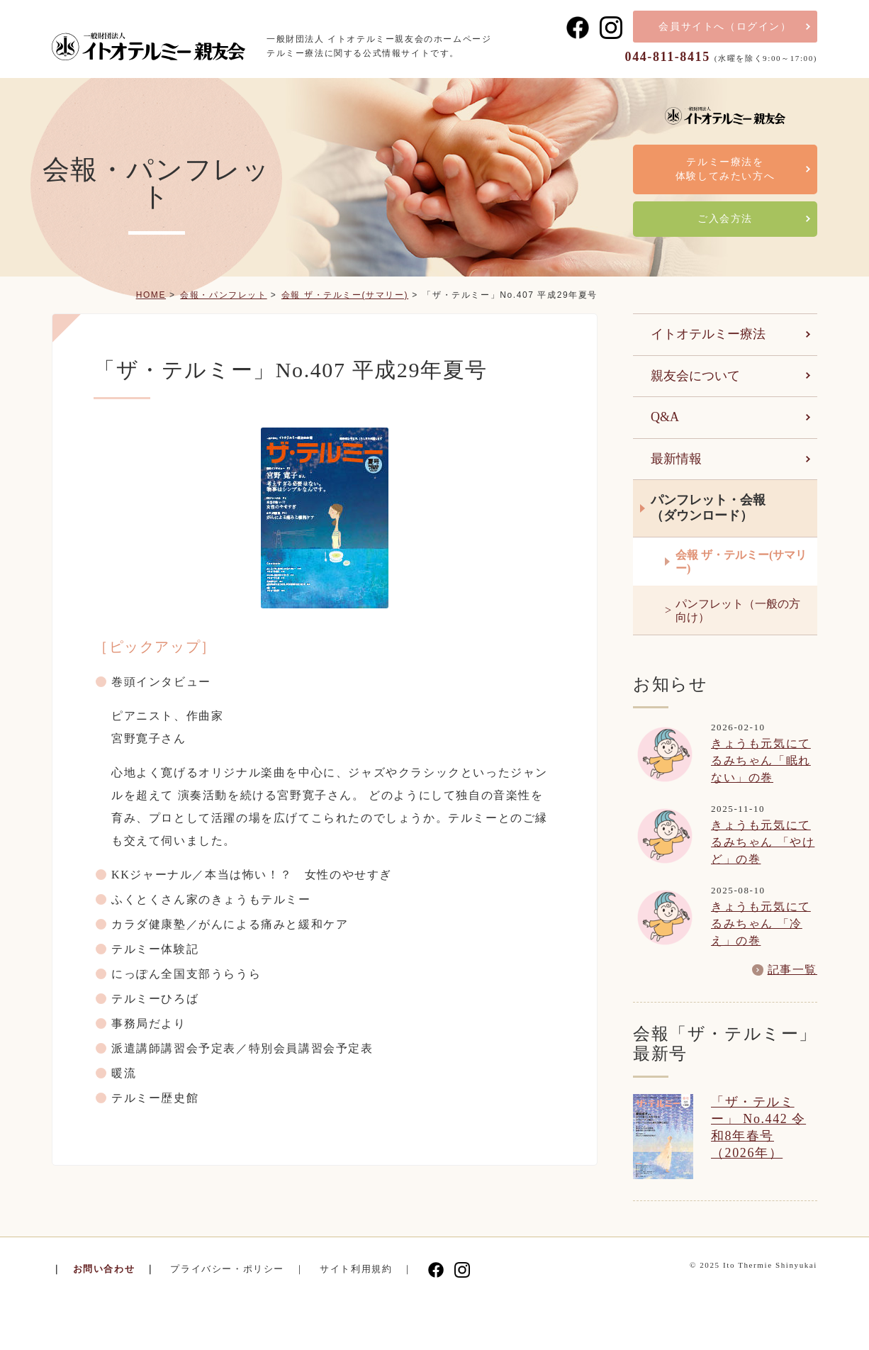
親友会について (695, 376)
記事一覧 (792, 970)
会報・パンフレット (223, 295)
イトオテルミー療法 (708, 334)
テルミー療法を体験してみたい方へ (725, 169)
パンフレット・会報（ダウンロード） (708, 508)
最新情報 (676, 459)
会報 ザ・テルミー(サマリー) (344, 295)
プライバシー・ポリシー (227, 1268)
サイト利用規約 (356, 1268)
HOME (151, 295)
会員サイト (724, 26)
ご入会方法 (725, 218)
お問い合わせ (104, 1268)
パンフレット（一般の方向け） (737, 610)
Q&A (665, 417)
